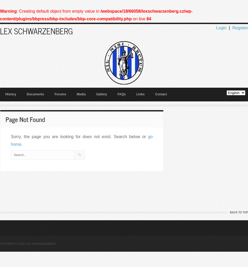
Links (140, 94)
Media (81, 94)
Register (240, 28)
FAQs (121, 94)
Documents (35, 94)
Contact (161, 94)
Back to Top (239, 212)
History (10, 94)
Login (221, 28)
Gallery (101, 94)
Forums (60, 94)
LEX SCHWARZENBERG (36, 31)
